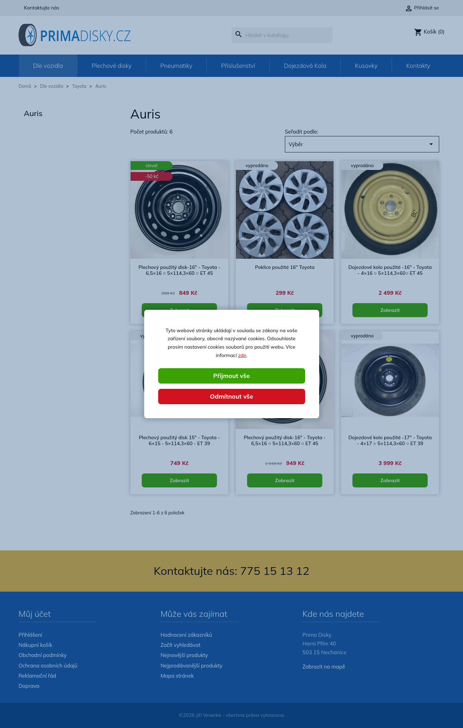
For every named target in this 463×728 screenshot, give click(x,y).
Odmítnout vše (232, 396)
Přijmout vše (231, 375)
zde (242, 355)
